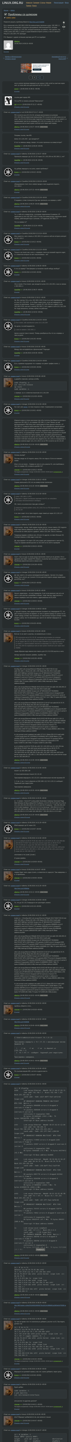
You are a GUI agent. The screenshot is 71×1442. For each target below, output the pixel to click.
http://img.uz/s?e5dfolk (21, 1022)
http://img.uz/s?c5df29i (36, 22)
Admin (13, 10)
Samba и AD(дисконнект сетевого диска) (13, 58)
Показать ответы (19, 206)
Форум (48, 3)
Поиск (34, 6)
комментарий (15, 112)
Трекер (28, 6)
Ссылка (6, 51)
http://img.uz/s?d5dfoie (21, 888)
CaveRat (17, 146)
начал (25, 407)
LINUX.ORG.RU (12, 3)
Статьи (42, 3)
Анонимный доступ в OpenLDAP (59, 58)
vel (15, 104)
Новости (29, 3)
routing (8, 17)
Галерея (36, 3)
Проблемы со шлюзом (22, 14)
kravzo (16, 172)
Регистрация (59, 3)
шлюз (13, 17)
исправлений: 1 (58, 472)
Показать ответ (19, 107)
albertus (17, 41)
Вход (67, 3)
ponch (16, 89)
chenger (17, 396)
